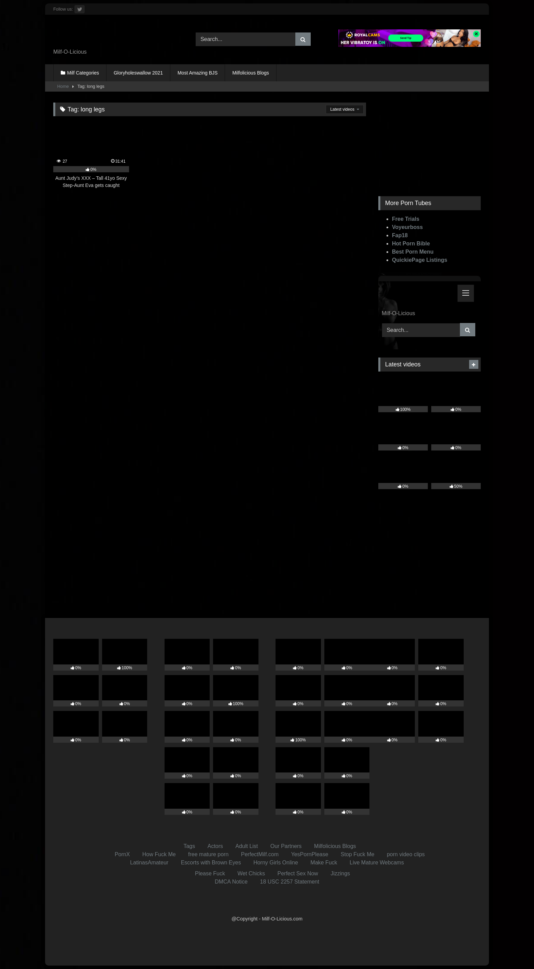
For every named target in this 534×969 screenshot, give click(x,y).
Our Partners (286, 846)
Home (63, 86)
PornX (122, 854)
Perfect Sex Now (298, 873)
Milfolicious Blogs (250, 73)
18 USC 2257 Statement (289, 882)
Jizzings (340, 873)
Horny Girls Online (275, 862)
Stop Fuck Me (358, 854)
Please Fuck (210, 873)
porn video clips (406, 854)
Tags (189, 846)
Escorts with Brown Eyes (211, 862)
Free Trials (405, 219)
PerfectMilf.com (260, 854)
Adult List (247, 846)
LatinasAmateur (149, 862)
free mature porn (208, 854)
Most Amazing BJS (198, 73)
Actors (215, 846)
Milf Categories (83, 73)
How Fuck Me (159, 854)
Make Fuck (323, 862)
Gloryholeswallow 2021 (138, 73)
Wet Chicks (251, 873)
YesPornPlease (309, 854)
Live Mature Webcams (377, 862)
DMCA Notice (231, 882)
